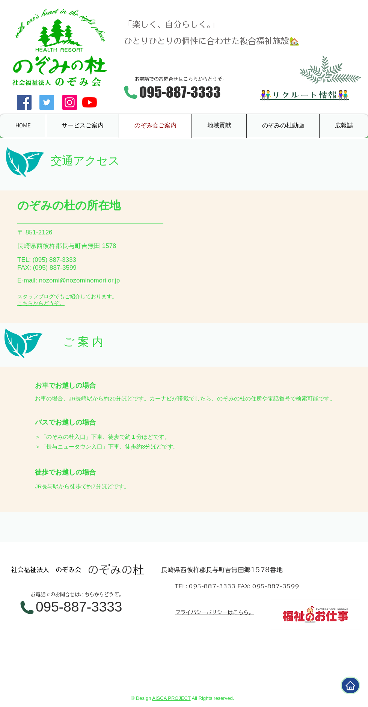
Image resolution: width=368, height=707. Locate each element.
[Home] (350, 685)
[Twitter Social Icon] (46, 102)
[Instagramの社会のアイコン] (69, 102)
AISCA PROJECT (171, 698)
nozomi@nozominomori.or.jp (79, 280)
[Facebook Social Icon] (24, 102)
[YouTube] (89, 102)
